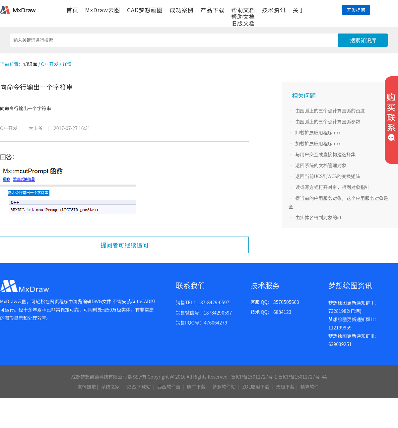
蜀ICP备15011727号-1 (254, 376)
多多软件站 (223, 386)
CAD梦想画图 (145, 10)
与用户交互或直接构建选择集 (325, 154)
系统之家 (110, 386)
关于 (299, 10)
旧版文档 (243, 23)
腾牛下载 (196, 386)
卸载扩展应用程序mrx (318, 132)
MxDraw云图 (102, 10)
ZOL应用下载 (255, 386)
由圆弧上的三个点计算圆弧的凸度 (330, 110)
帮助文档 (243, 10)
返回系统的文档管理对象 (320, 165)
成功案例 (182, 10)
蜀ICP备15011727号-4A (302, 376)
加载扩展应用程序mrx (318, 143)
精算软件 (309, 386)
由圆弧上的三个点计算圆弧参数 (327, 121)
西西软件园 (168, 386)
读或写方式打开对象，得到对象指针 (332, 187)
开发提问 (356, 10)
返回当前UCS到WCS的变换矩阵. (328, 176)
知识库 (30, 64)
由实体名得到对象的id (318, 217)
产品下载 (212, 10)
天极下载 (285, 386)
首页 (72, 10)
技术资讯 (274, 10)
